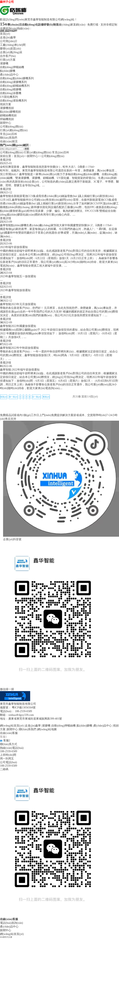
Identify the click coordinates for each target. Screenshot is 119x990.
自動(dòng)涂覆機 (10, 93)
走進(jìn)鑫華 (8, 37)
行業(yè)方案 (8, 59)
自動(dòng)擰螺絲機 (12, 67)
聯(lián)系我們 (8, 137)
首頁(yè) (5, 33)
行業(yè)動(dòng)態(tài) (14, 130)
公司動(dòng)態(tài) (11, 126)
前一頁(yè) (13, 397)
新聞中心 (5, 122)
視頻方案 (5, 104)
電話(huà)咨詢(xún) (11, 922)
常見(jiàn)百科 (8, 134)
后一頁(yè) (36, 397)
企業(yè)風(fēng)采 (11, 52)
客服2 (5, 740)
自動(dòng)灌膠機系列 (13, 82)
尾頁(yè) (46, 397)
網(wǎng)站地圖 (47, 729)
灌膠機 (4, 63)
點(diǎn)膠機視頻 (10, 111)
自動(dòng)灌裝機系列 (13, 100)
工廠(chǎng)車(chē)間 (13, 44)
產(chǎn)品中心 (9, 74)
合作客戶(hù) (8, 56)
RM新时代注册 (6, 937)
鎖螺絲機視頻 (8, 115)
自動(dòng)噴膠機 (10, 89)
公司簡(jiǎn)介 (8, 41)
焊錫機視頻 (7, 119)
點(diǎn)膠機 (7, 70)
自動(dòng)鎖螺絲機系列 (15, 85)
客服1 (3, 736)
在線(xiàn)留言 (9, 141)
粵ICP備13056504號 (24, 707)
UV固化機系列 (9, 96)
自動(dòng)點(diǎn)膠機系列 (17, 78)
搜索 (27, 149)
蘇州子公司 (7, 1)
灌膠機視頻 (7, 108)
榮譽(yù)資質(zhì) (10, 48)
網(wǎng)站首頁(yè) (12, 725)
